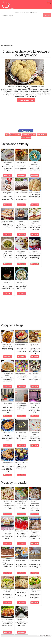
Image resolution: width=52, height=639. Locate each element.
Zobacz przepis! (7, 175)
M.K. (50, 635)
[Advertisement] (26, 31)
